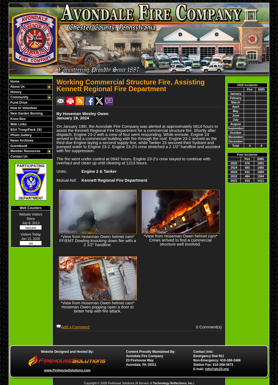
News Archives (21, 140)
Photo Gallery (20, 135)
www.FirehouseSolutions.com (67, 370)
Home (15, 81)
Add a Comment (75, 326)
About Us (17, 87)
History (16, 92)
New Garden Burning (26, 113)
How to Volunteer (23, 108)
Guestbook (18, 146)
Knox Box (18, 119)
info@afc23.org (217, 369)
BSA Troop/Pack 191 (26, 130)
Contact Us (19, 156)
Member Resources (25, 151)
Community (19, 97)
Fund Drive (18, 103)
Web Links (18, 124)
